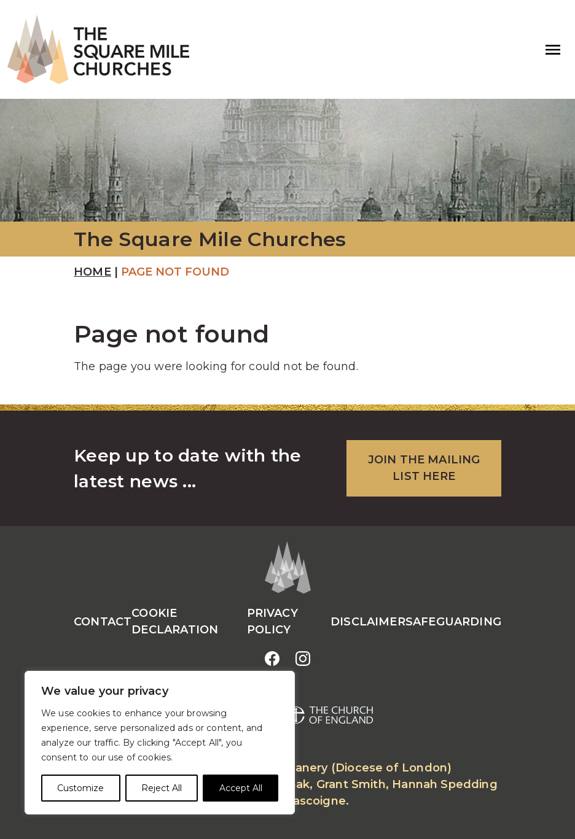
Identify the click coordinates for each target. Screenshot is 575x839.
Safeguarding (453, 621)
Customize (80, 788)
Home (92, 272)
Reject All (161, 788)
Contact (102, 621)
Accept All (240, 788)
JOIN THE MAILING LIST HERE (424, 468)
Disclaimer (368, 621)
